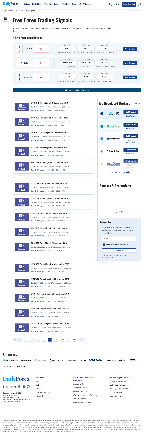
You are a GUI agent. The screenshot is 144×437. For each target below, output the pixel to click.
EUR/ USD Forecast (118, 385)
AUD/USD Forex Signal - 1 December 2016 (49, 162)
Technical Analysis (13, 11)
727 (56, 339)
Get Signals (130, 49)
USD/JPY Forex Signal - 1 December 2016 (49, 183)
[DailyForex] (16, 379)
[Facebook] (3, 386)
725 (44, 339)
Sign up (119, 250)
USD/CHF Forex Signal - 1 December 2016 (49, 213)
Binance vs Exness (81, 391)
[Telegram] (15, 386)
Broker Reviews (116, 392)
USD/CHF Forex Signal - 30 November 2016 (50, 324)
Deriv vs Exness (79, 399)
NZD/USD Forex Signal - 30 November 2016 (50, 264)
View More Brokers (117, 172)
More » (137, 103)
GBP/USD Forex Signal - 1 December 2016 (49, 228)
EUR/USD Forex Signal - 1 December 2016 (49, 243)
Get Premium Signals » (79, 90)
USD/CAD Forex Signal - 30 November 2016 (50, 309)
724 (37, 339)
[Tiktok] (19, 386)
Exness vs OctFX (80, 388)
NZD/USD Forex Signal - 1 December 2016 (49, 147)
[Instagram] (28, 386)
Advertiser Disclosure (134, 11)
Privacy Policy (41, 396)
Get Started (131, 112)
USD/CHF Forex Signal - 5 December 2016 (49, 103)
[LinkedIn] (11, 386)
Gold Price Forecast (118, 381)
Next (82, 339)
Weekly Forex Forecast (119, 389)
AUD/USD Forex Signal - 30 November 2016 (50, 279)
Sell (41, 49)
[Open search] (110, 4)
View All (119, 212)
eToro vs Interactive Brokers (85, 395)
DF (4, 11)
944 (74, 339)
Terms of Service (42, 392)
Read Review (130, 116)
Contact (38, 389)
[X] (7, 386)
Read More (17, 31)
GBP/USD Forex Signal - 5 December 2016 (49, 118)
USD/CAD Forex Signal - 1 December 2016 (49, 198)
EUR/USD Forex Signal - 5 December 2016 (49, 133)
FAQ (37, 385)
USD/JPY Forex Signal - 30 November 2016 (50, 294)
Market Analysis (116, 396)
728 (62, 339)
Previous (17, 339)
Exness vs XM (78, 384)
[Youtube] (24, 386)
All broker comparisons (82, 402)
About (38, 381)
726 (50, 339)
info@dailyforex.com (10, 395)
